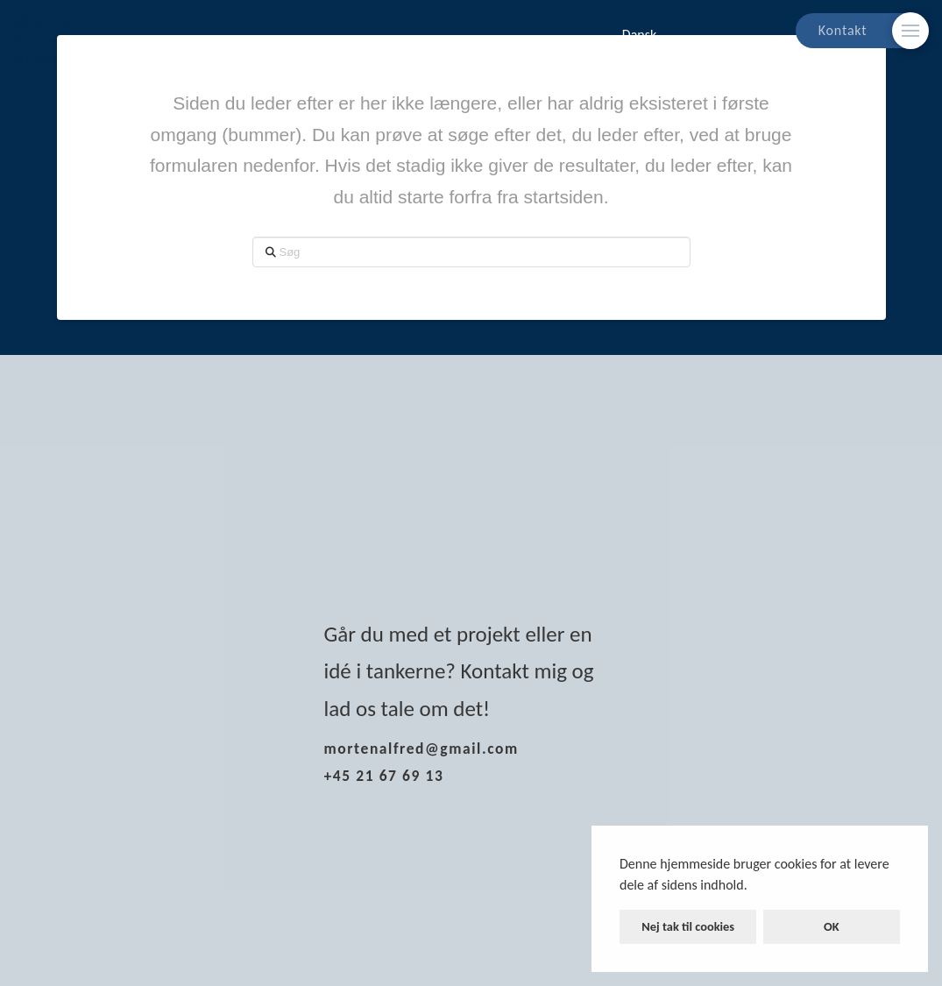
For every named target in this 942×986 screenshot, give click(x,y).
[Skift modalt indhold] (910, 30)
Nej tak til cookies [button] (687, 926)
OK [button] (831, 926)
